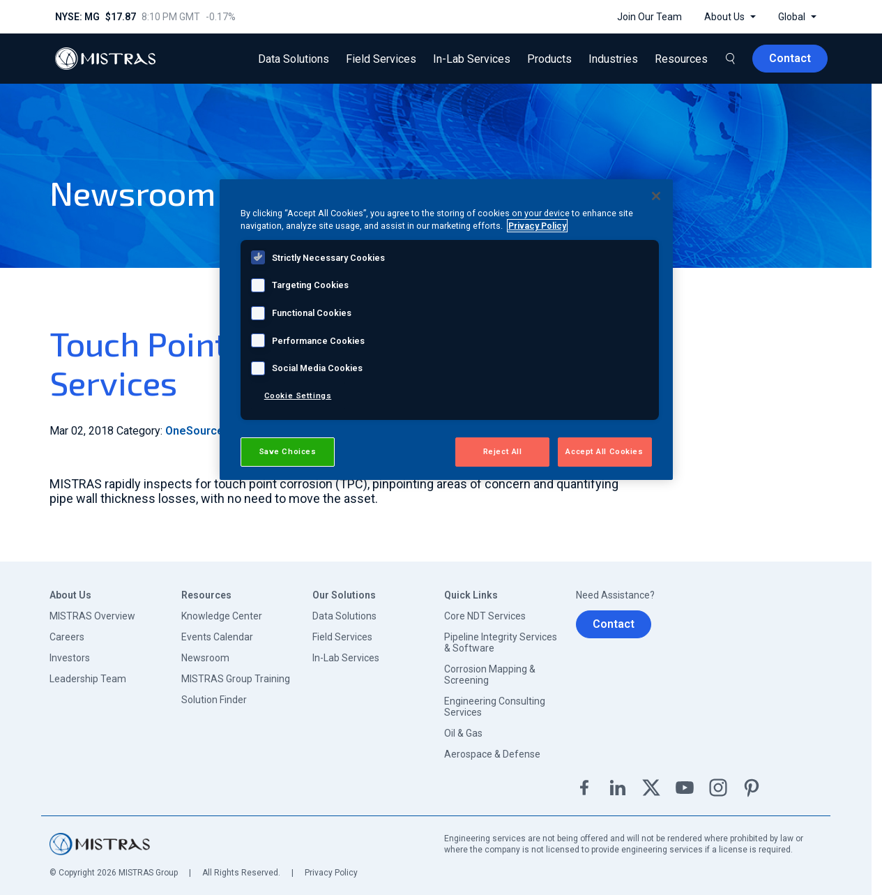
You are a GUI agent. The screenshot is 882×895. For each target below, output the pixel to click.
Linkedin (618, 787)
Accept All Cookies (604, 451)
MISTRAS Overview (92, 616)
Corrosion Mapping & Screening (489, 674)
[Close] (656, 196)
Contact (613, 624)
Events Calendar (217, 636)
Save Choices (288, 451)
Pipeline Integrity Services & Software (500, 642)
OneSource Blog (207, 430)
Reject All (502, 451)
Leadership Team (88, 678)
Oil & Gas (463, 733)
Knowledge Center (221, 616)
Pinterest (751, 787)
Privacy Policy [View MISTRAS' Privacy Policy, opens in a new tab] (537, 225)
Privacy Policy (331, 873)
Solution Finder (214, 699)
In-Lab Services (345, 657)
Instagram (718, 787)
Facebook (584, 787)
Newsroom (205, 657)
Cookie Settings (298, 395)
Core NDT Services (485, 616)
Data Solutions (344, 616)
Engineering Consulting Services (494, 706)
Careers (67, 636)
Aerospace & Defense (492, 754)
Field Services (342, 636)
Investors (70, 657)
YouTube (685, 787)
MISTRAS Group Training (235, 678)
